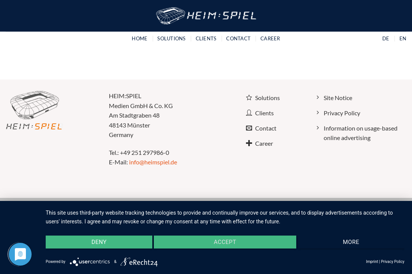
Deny (99, 242)
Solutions (171, 38)
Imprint (372, 262)
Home (139, 38)
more (351, 242)
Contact (238, 38)
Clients (206, 38)
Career (270, 38)
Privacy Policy (392, 262)
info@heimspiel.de (153, 162)
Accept (225, 242)
